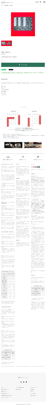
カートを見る (32, 393)
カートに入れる (23, 65)
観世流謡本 (7, 5)
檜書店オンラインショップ (23, 377)
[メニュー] (44, 2)
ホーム (2, 5)
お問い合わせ (32, 395)
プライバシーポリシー (5, 397)
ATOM (19, 389)
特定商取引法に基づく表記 (28, 72)
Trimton (29, 404)
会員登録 (32, 389)
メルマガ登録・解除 (19, 387)
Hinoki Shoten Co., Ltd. (23, 404)
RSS (16, 389)
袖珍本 (11, 5)
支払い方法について (5, 393)
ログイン (32, 391)
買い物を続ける (41, 72)
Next (37, 24)
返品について (36, 72)
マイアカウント (33, 387)
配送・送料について (5, 389)
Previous (9, 24)
